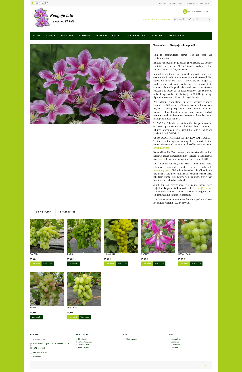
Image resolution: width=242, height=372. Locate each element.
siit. (161, 159)
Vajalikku (117, 35)
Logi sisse (145, 19)
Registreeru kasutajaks (161, 19)
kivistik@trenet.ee (162, 148)
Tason (33, 307)
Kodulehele (67, 35)
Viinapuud (101, 35)
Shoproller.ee (204, 365)
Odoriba (145, 254)
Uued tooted (42, 212)
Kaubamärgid (176, 339)
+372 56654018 (39, 348)
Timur (70, 254)
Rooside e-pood (177, 35)
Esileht (36, 35)
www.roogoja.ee (161, 170)
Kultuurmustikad (137, 35)
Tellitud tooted (191, 3)
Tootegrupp (67, 212)
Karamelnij (109, 254)
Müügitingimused (131, 339)
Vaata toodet (48, 264)
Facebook (37, 357)
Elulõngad (84, 35)
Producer (72, 307)
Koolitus (50, 35)
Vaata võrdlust (205, 3)
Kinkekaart (157, 35)
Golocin (34, 254)
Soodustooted (176, 342)
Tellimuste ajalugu (176, 3)
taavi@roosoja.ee (40, 352)
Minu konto (163, 3)
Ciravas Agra (184, 254)
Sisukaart (174, 348)
